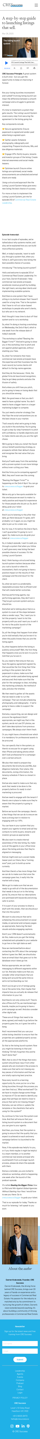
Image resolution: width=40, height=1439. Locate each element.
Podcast (20, 1383)
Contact (20, 1389)
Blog (20, 1386)
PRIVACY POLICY (20, 1397)
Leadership (20, 1370)
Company (20, 1380)
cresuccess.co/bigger (13, 486)
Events (20, 1377)
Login (20, 1392)
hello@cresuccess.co (20, 1419)
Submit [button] (20, 1359)
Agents (20, 1374)
